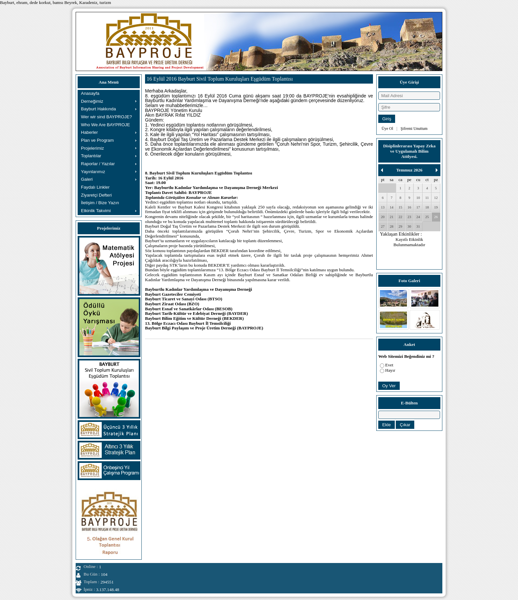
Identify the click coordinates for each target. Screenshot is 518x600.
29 (400, 226)
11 (427, 198)
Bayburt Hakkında (98, 108)
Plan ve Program (97, 140)
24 (418, 217)
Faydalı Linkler (95, 187)
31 (418, 226)
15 (400, 207)
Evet (389, 364)
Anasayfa (90, 93)
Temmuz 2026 (409, 170)
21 (391, 217)
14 (391, 207)
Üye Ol (387, 128)
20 (383, 217)
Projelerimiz (92, 148)
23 (409, 217)
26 (436, 217)
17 (418, 207)
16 (409, 207)
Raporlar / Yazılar (98, 163)
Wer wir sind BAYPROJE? (106, 116)
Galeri (87, 179)
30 (409, 226)
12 (436, 198)
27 (383, 226)
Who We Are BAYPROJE (105, 124)
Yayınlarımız (93, 171)
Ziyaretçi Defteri (96, 195)
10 (418, 198)
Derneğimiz (92, 101)
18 (427, 207)
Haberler (89, 132)
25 (427, 217)
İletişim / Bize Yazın (100, 202)
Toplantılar (91, 155)
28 (391, 226)
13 (383, 207)
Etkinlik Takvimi (96, 210)
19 (436, 207)
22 (400, 217)
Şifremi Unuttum (413, 128)
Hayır (390, 370)
